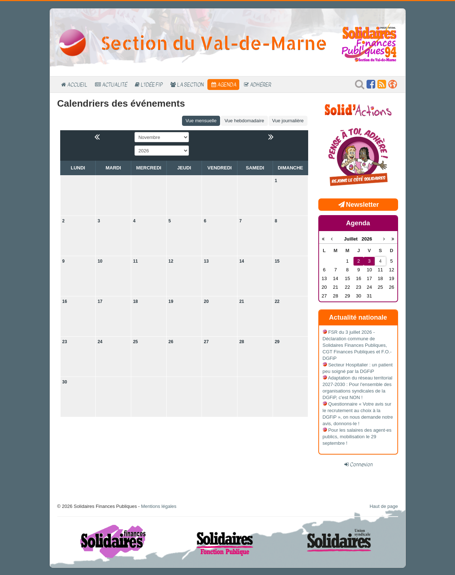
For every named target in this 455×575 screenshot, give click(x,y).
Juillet (352, 239)
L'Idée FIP (152, 84)
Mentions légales (159, 506)
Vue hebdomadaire (244, 120)
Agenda (226, 84)
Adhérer (260, 84)
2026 (366, 239)
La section (190, 84)
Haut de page (383, 506)
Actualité (114, 84)
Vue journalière (288, 120)
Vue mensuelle (201, 120)
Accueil (77, 84)
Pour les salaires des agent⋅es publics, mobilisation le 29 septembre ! (357, 436)
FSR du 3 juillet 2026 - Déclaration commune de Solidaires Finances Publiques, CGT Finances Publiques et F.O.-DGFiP (357, 345)
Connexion (361, 464)
